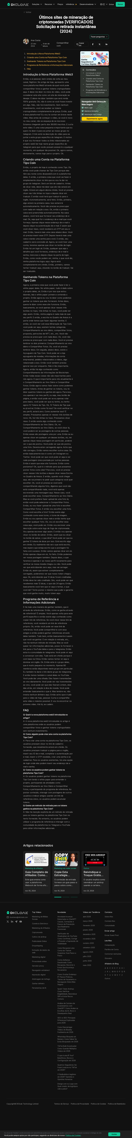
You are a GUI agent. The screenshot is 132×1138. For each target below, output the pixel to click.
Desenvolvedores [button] (88, 4)
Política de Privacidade (80, 1104)
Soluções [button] (37, 4)
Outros (86, 868)
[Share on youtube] (20, 921)
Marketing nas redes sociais (65, 868)
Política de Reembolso (116, 1104)
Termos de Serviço (61, 1104)
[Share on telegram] (16, 921)
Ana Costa (35, 40)
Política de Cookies (98, 1104)
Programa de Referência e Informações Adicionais (50, 65)
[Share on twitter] (8, 921)
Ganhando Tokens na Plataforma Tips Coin (46, 61)
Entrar (111, 4)
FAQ (29, 69)
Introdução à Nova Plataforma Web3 (43, 53)
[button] (104, 4)
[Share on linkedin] (12, 921)
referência (70, 4)
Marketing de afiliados (34, 868)
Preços (60, 4)
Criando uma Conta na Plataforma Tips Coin (47, 57)
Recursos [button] (50, 4)
